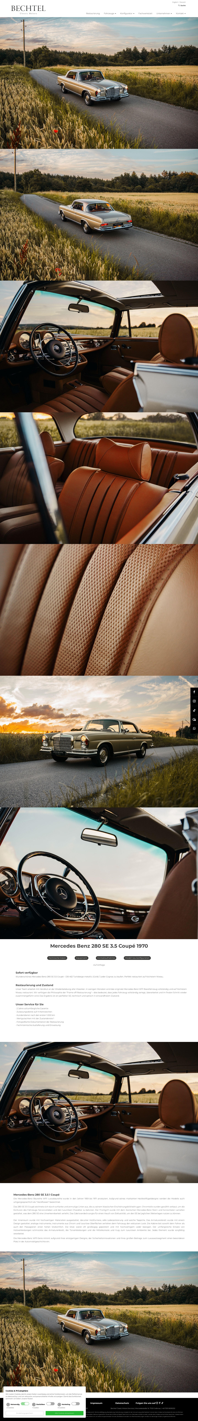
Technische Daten (57, 958)
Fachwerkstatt (145, 13)
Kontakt (181, 13)
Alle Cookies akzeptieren (64, 1413)
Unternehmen (164, 13)
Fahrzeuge (110, 13)
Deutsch (183, 2)
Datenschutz (122, 1403)
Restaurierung (93, 13)
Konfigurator (127, 13)
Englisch (175, 2)
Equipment (81, 958)
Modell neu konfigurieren (137, 958)
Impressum (96, 1403)
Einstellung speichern (24, 1413)
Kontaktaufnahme (106, 958)
